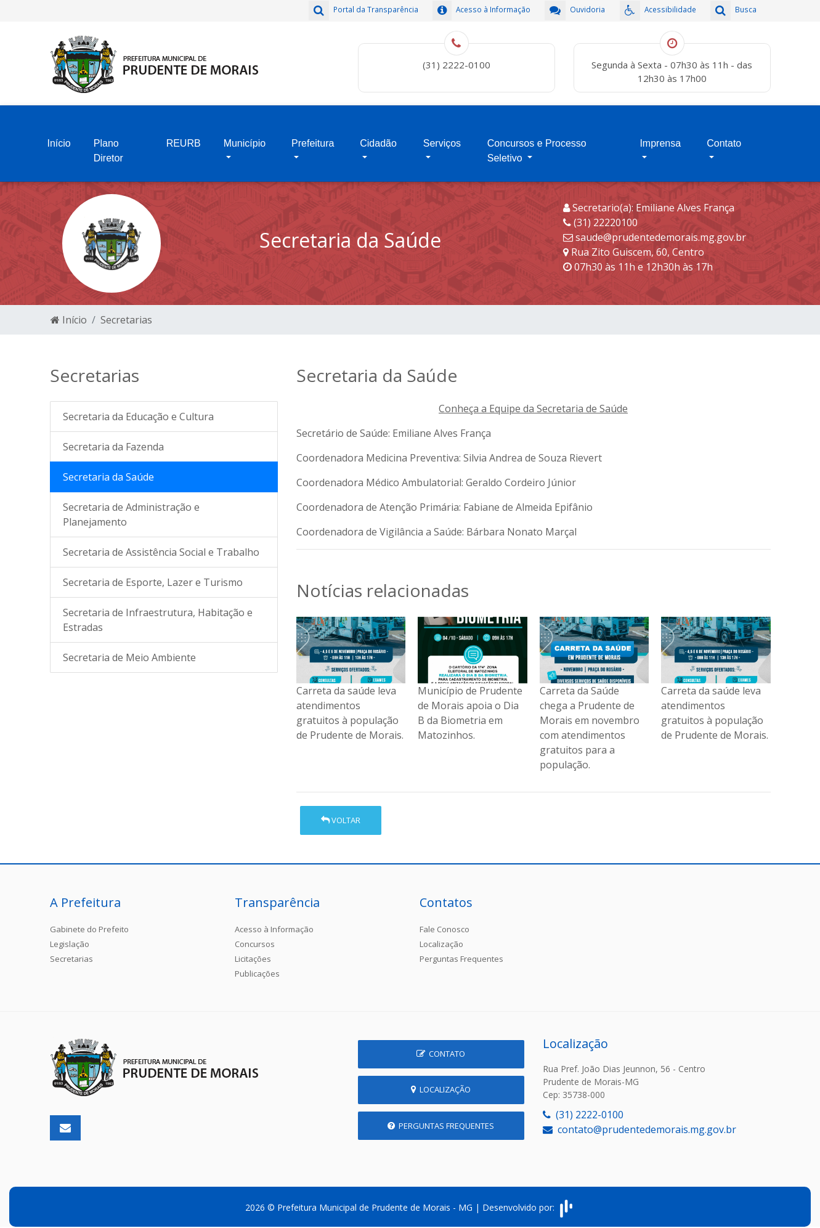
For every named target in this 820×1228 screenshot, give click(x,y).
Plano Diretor (108, 145)
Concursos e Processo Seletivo (537, 145)
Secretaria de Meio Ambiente (129, 650)
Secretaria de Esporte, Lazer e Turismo (153, 575)
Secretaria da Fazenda (113, 439)
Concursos (255, 935)
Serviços (442, 138)
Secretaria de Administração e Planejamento (131, 507)
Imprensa (660, 138)
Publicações (257, 965)
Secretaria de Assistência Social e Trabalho (161, 544)
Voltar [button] (340, 812)
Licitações (253, 950)
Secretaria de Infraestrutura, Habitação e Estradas (158, 612)
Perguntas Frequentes (461, 950)
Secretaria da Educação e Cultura (138, 409)
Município (245, 138)
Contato (724, 138)
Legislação (69, 935)
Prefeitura (312, 138)
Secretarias (126, 312)
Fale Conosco (444, 921)
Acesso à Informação (274, 921)
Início (59, 138)
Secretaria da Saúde (108, 469)
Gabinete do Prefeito (89, 921)
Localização (441, 935)
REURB (183, 138)
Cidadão (378, 138)
